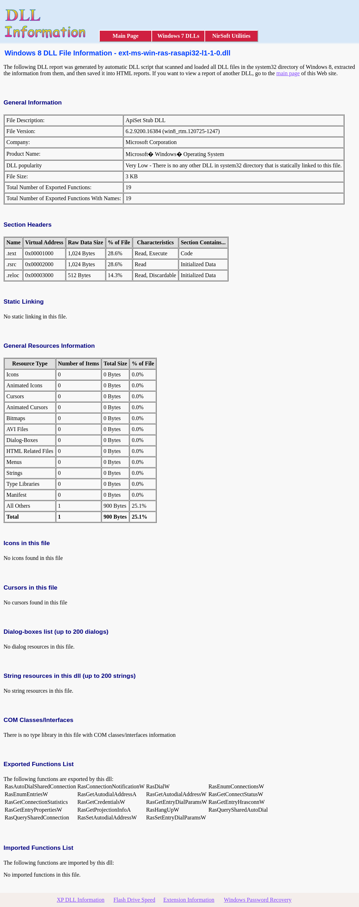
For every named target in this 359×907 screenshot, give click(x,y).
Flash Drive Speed (134, 900)
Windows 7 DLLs (178, 36)
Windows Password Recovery (257, 900)
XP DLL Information (81, 900)
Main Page (125, 36)
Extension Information (188, 900)
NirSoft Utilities (231, 36)
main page (288, 73)
